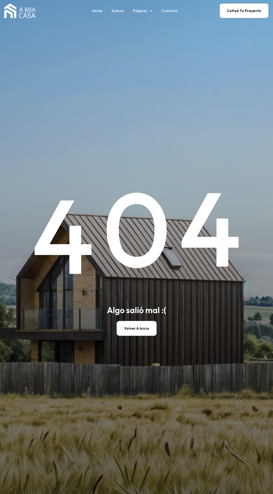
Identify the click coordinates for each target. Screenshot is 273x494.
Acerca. (118, 11)
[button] (143, 10)
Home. (97, 11)
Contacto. (170, 11)
